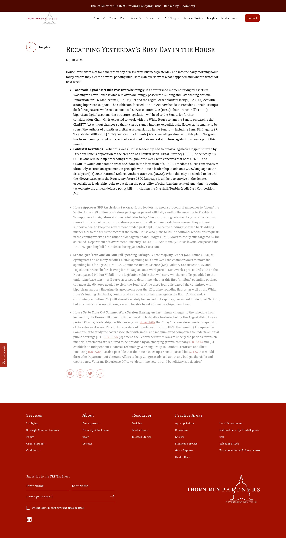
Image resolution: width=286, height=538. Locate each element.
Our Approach (91, 423)
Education (181, 430)
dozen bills (147, 325)
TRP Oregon (171, 18)
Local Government (231, 423)
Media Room (229, 18)
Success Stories (193, 18)
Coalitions (32, 450)
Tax (221, 436)
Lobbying (32, 423)
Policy (30, 436)
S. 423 (193, 355)
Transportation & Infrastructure (239, 450)
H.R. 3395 (111, 340)
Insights (212, 18)
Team (112, 18)
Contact (252, 18)
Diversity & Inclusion (95, 430)
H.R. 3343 (196, 345)
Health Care (182, 457)
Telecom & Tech (229, 443)
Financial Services (186, 443)
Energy (179, 436)
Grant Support (35, 443)
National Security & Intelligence (239, 430)
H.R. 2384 (95, 355)
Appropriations (184, 423)
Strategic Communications (42, 430)
